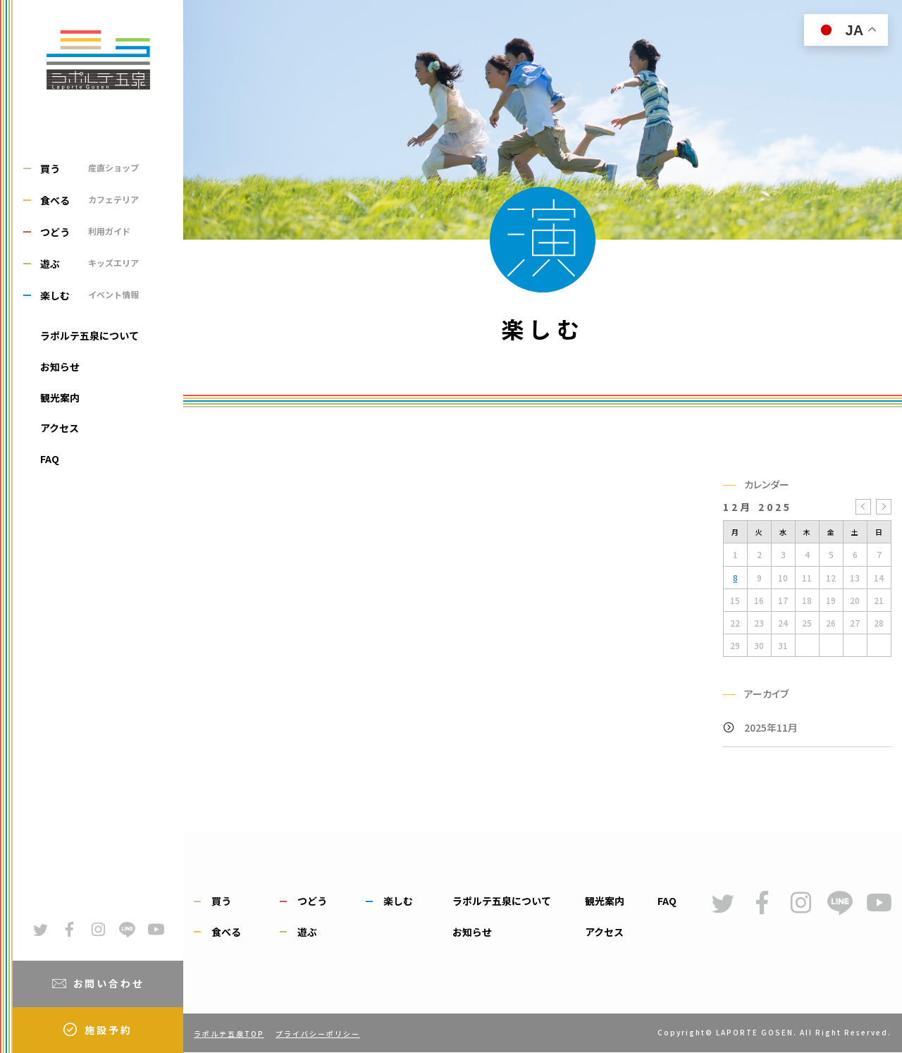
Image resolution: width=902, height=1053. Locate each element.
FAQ (49, 459)
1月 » (883, 507)
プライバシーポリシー (318, 1033)
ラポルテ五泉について (89, 335)
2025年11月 (771, 727)
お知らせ (60, 366)
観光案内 (60, 397)
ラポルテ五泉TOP (229, 1033)
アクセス (59, 428)
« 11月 (863, 507)
